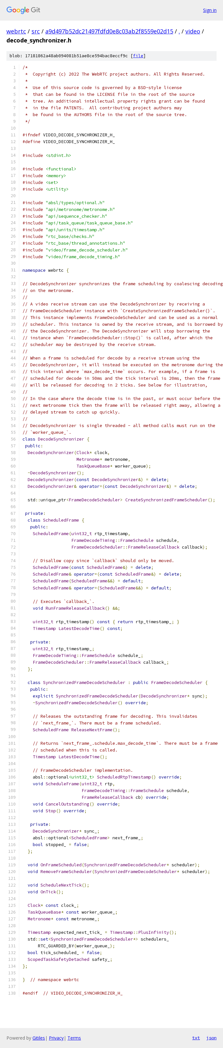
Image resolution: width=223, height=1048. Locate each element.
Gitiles (38, 1038)
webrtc (16, 31)
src (35, 31)
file (138, 56)
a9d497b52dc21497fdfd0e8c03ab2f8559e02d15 (109, 31)
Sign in (210, 10)
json (211, 1038)
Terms (74, 1038)
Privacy (56, 1038)
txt (196, 1038)
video (192, 31)
